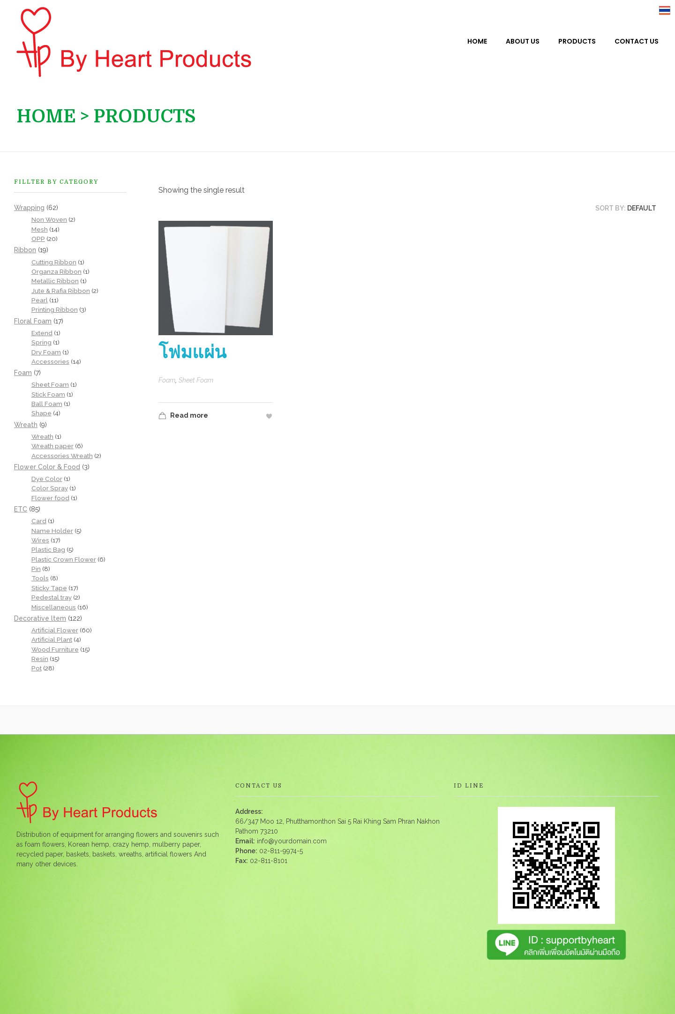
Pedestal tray (51, 597)
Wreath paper (52, 446)
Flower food (50, 498)
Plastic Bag (48, 549)
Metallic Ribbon (55, 281)
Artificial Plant (51, 639)
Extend (41, 333)
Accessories (50, 361)
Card (38, 521)
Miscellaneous (53, 607)
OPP (38, 238)
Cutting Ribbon (53, 262)
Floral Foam (33, 321)
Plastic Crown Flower (63, 559)
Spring (41, 342)
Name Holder (52, 530)
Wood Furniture (55, 649)
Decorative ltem (40, 618)
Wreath (26, 424)
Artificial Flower (54, 630)
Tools (40, 578)
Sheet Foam (196, 380)
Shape (41, 413)
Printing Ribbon (54, 309)
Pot (36, 668)
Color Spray (49, 488)
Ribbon (25, 250)
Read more (183, 416)
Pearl (39, 300)
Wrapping (29, 207)
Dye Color (46, 478)
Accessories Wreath (62, 455)
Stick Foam (48, 394)
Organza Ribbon (56, 271)
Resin (39, 658)
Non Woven (49, 219)
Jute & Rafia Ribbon (60, 290)
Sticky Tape (49, 588)
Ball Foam (46, 403)
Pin (36, 568)
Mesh (39, 229)
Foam (166, 380)
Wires (40, 540)
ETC (20, 509)
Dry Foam (46, 352)
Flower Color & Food (47, 467)
